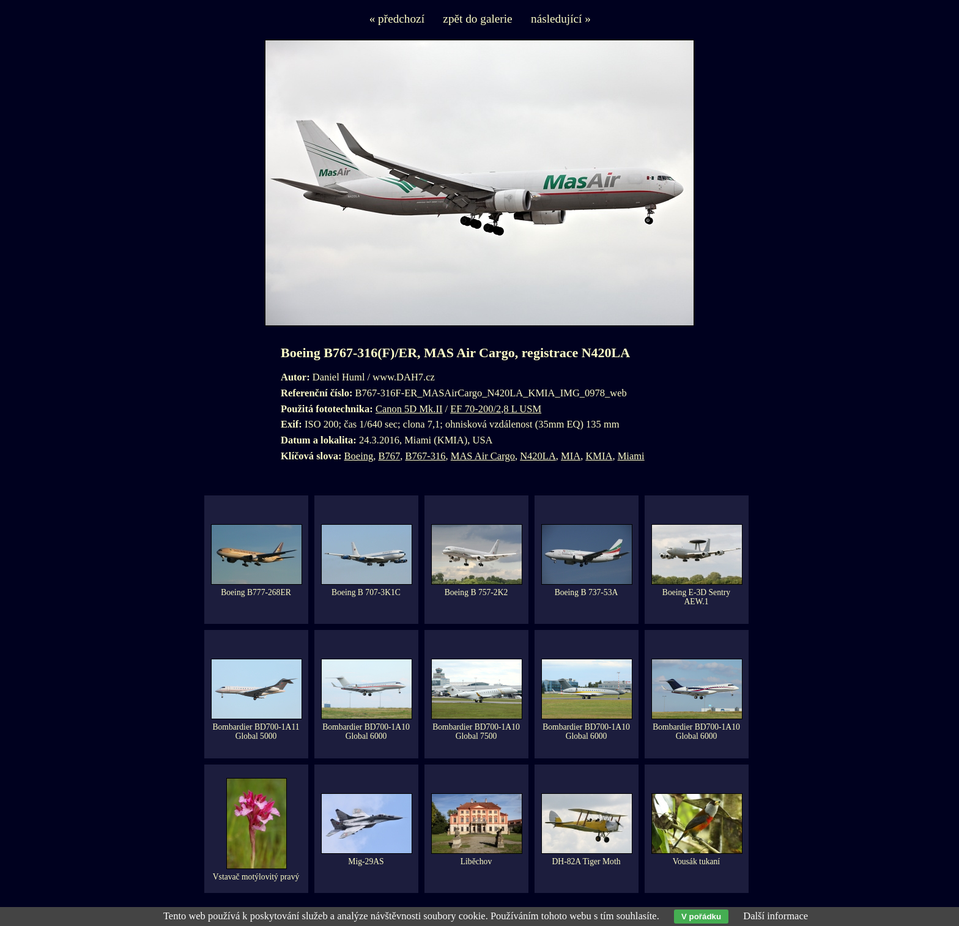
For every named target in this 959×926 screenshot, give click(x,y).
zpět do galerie (477, 18)
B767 (390, 456)
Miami (631, 456)
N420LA (538, 456)
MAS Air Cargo (483, 456)
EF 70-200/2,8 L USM (495, 409)
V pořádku (701, 916)
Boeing (359, 456)
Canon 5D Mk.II (409, 409)
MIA (570, 456)
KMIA (598, 456)
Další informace (775, 916)
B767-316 (425, 456)
